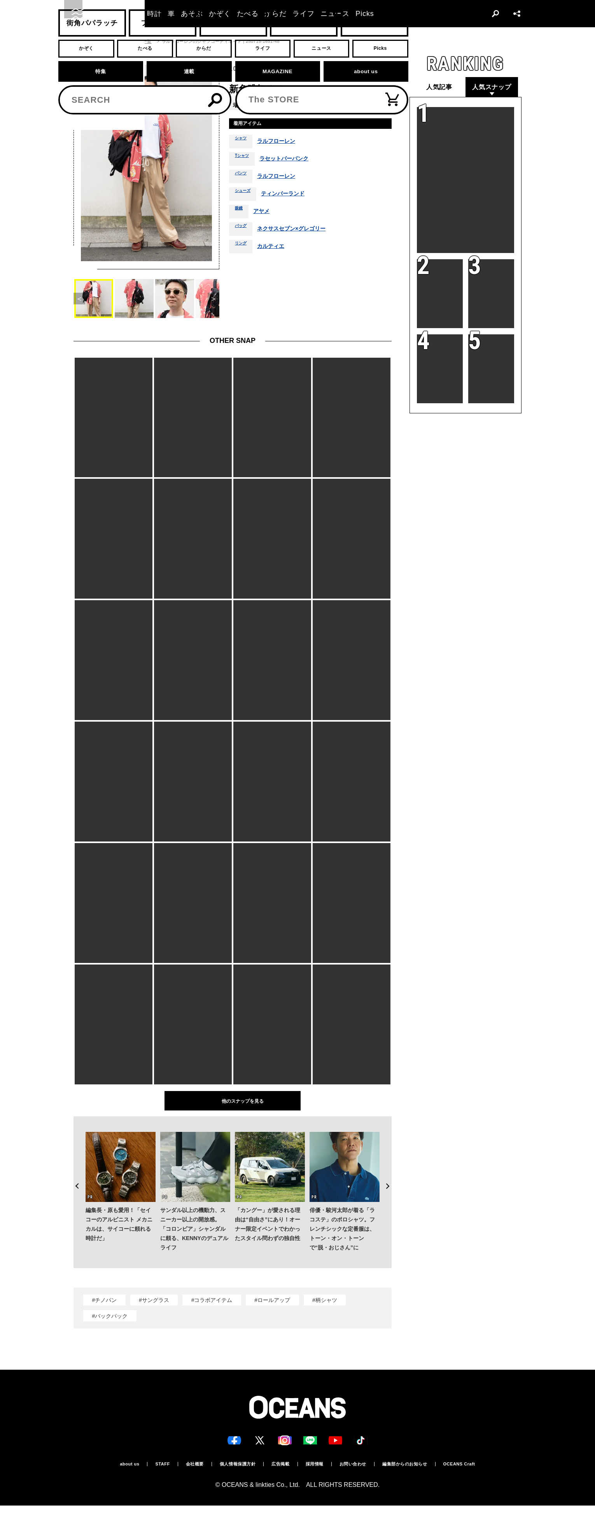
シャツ (243, 144)
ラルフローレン (283, 144)
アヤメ (265, 214)
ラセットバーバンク (293, 162)
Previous (73, 1171)
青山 (258, 105)
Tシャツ (245, 162)
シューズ (246, 197)
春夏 (350, 105)
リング (243, 249)
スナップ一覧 (138, 41)
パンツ (243, 179)
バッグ (243, 232)
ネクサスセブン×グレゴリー (301, 232)
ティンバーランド (292, 197)
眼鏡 (240, 214)
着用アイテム (253, 125)
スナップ (106, 41)
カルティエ (277, 249)
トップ (80, 41)
